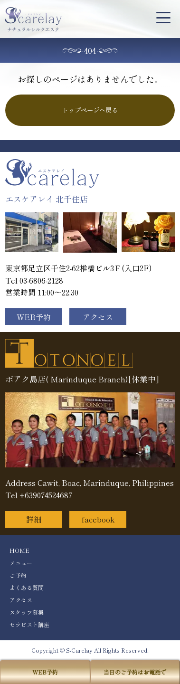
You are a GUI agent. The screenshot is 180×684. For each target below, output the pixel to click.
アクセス (98, 317)
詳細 (33, 519)
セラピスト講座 (29, 624)
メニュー (20, 563)
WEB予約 (34, 317)
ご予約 (18, 575)
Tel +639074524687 (38, 495)
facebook (98, 519)
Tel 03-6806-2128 (34, 280)
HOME (19, 550)
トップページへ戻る (90, 109)
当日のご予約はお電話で (135, 672)
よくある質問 (26, 587)
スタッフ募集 (26, 612)
